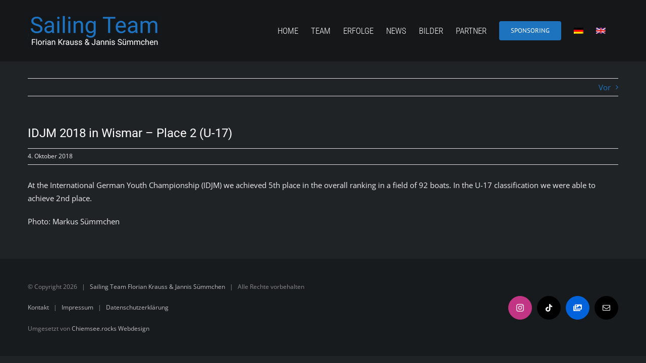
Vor (605, 87)
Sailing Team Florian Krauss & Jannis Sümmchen (157, 286)
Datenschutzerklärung (137, 307)
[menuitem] (583, 31)
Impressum (77, 307)
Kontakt (38, 307)
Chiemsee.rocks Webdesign (110, 328)
